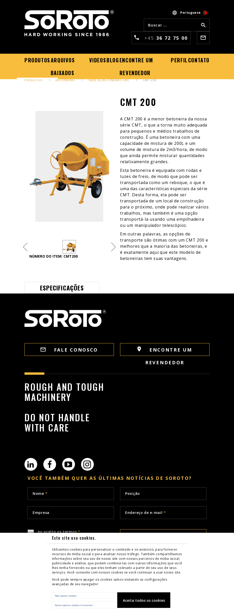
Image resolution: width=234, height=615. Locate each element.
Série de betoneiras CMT (108, 80)
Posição (132, 493)
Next (113, 246)
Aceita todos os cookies (144, 600)
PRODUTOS (33, 80)
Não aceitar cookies (66, 595)
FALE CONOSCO (69, 350)
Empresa (41, 512)
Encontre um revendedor (164, 351)
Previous (25, 246)
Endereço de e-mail (145, 512)
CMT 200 (150, 80)
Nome (40, 493)
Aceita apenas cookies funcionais (74, 605)
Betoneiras (65, 80)
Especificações (62, 287)
